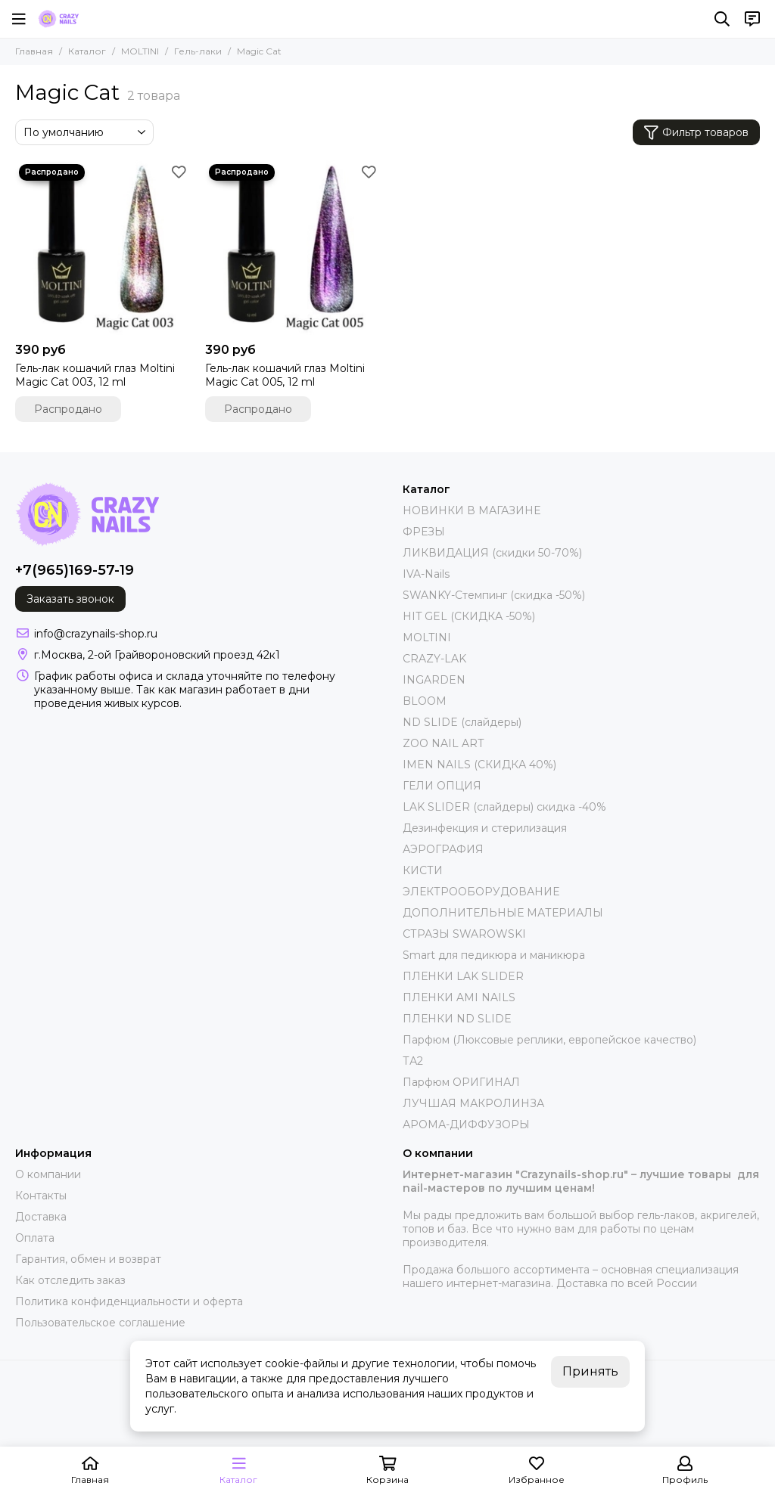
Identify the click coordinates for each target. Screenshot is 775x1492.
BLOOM (425, 701)
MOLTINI (140, 51)
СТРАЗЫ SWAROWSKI (464, 934)
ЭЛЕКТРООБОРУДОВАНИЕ (481, 891)
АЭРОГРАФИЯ (443, 849)
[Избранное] (178, 171)
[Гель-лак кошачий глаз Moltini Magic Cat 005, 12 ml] (292, 247)
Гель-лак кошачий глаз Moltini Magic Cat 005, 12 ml (285, 375)
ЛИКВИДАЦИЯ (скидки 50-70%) (492, 553)
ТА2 (413, 1061)
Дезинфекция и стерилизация (485, 828)
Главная (34, 51)
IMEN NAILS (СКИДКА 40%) (479, 764)
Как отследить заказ (70, 1280)
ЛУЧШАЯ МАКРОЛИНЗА (473, 1103)
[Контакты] (752, 19)
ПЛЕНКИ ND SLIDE (457, 1018)
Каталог (87, 51)
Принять (590, 1371)
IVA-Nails (426, 574)
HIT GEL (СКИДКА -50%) (469, 616)
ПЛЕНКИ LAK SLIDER (463, 976)
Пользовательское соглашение (100, 1322)
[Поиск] (722, 19)
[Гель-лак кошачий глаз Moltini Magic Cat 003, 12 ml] (102, 247)
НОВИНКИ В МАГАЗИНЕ (471, 510)
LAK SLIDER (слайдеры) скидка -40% (504, 807)
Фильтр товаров (696, 133)
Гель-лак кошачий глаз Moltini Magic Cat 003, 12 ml (95, 375)
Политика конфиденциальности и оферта (129, 1301)
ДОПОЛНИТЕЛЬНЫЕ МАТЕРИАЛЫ (503, 913)
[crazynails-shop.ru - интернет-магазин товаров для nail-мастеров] (58, 19)
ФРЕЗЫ (424, 531)
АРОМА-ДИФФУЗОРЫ (466, 1124)
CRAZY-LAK (434, 658)
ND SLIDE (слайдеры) (462, 722)
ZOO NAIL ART (443, 743)
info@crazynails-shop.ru (95, 634)
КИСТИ (423, 870)
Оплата (34, 1238)
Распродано (68, 409)
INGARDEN (434, 680)
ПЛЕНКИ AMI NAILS (459, 997)
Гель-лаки (198, 51)
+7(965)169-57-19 (74, 570)
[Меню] (19, 19)
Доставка (41, 1217)
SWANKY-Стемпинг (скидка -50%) (494, 595)
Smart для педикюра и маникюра (494, 955)
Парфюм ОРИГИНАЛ (461, 1082)
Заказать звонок (70, 599)
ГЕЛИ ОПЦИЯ (442, 786)
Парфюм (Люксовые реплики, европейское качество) (549, 1040)
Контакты (41, 1195)
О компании (48, 1174)
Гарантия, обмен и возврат (88, 1259)
